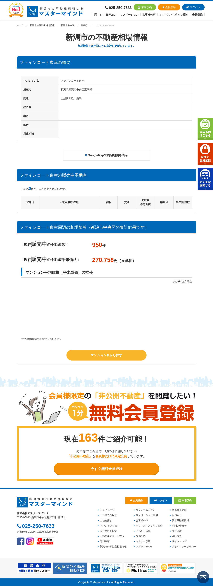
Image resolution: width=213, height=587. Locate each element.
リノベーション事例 (147, 516)
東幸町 (80, 25)
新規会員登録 (179, 511)
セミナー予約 (143, 542)
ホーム (20, 25)
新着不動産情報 (180, 521)
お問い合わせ (179, 526)
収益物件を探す (108, 531)
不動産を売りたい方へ (112, 537)
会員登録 (169, 7)
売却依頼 (105, 542)
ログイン (193, 7)
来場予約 (145, 7)
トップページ (107, 511)
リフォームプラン (145, 511)
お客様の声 (149, 14)
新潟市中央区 (64, 25)
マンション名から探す (106, 355)
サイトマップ (179, 542)
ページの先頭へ (203, 577)
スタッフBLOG (144, 547)
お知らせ (177, 516)
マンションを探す (109, 526)
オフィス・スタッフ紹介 (149, 526)
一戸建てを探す (108, 516)
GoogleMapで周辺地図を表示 (106, 155)
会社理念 (177, 531)
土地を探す (106, 521)
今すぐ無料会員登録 (106, 469)
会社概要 (177, 537)
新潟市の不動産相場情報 (40, 25)
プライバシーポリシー (184, 547)
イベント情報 (143, 531)
